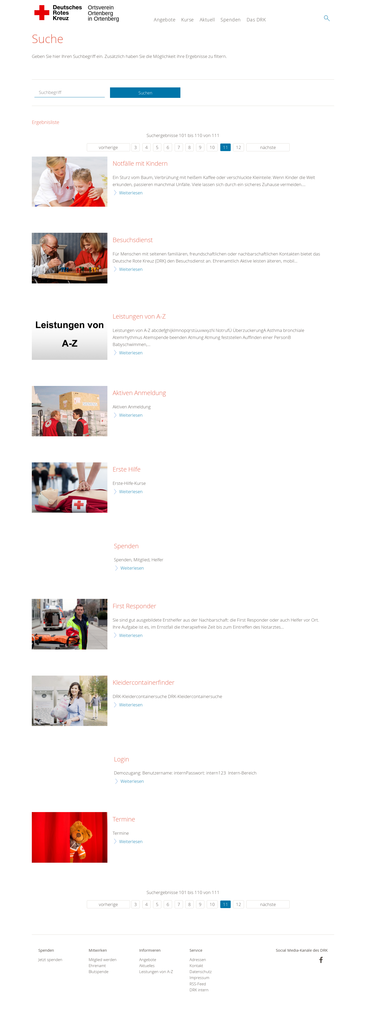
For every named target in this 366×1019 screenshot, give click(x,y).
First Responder (134, 607)
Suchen (145, 93)
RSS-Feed (198, 984)
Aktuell (207, 19)
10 (212, 148)
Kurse (187, 19)
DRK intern (199, 990)
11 (225, 148)
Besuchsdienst (133, 240)
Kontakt (196, 966)
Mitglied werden (103, 959)
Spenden (231, 19)
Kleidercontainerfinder (143, 683)
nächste (268, 148)
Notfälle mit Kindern (140, 164)
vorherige (108, 148)
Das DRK (256, 19)
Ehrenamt (97, 966)
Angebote (164, 19)
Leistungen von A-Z (139, 317)
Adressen (198, 959)
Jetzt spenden (50, 959)
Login (121, 760)
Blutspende (98, 972)
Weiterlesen (131, 193)
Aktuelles (147, 966)
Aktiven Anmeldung (139, 393)
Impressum (199, 978)
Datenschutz (201, 972)
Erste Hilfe (127, 470)
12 (238, 148)
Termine (124, 820)
